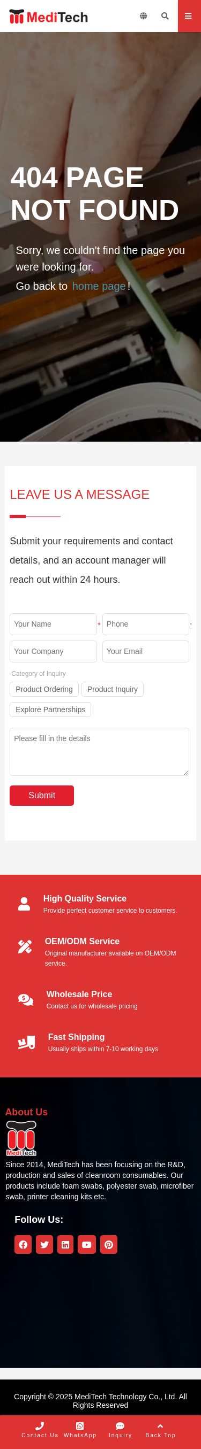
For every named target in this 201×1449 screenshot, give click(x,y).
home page (99, 286)
